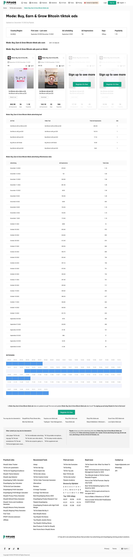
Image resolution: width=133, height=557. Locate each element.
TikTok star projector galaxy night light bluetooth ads (35, 441)
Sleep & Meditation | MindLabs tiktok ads (97, 422)
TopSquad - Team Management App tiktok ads (54, 422)
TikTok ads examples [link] (16, 8)
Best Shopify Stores (39, 514)
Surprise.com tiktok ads (50, 418)
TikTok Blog (67, 468)
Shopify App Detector (10, 477)
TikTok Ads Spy (38, 468)
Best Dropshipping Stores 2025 (43, 496)
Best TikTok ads (68, 474)
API (116, 471)
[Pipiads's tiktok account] (13, 548)
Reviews (36, 486)
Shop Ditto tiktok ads (71, 418)
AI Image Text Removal (40, 493)
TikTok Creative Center (40, 477)
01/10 (79, 502)
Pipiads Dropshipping (40, 502)
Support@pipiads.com (122, 464)
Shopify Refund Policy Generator (13, 499)
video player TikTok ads (12, 435)
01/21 (65, 502)
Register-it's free (82, 84)
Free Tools (6, 514)
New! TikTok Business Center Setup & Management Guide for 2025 (97, 471)
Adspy (35, 464)
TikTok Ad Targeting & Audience (13, 471)
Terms (114, 549)
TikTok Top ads (68, 471)
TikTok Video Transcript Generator (44, 480)
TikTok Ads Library (39, 474)
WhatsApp (118, 468)
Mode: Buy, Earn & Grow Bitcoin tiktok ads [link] (36, 8)
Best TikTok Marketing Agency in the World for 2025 (97, 487)
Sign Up (112, 3)
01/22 (79, 499)
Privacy (106, 549)
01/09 (65, 505)
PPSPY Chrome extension (11, 517)
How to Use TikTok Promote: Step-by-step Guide (97, 482)
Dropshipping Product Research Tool (45, 499)
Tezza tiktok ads (70, 422)
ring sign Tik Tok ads (12, 438)
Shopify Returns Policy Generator (14, 507)
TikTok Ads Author (69, 477)
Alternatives (37, 483)
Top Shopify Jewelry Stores (42, 520)
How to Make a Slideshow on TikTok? (97, 496)
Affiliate (5, 520)
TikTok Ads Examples (70, 464)
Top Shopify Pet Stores (40, 517)
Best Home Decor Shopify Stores (44, 529)
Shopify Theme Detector (11, 474)
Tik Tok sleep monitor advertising (54, 438)
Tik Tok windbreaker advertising (34, 435)
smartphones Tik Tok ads (13, 441)
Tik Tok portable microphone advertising (54, 435)
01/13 (72, 502)
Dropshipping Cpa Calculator (12, 483)
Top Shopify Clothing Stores (42, 523)
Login (105, 3)
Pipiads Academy (69, 480)
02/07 (65, 499)
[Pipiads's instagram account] (18, 548)
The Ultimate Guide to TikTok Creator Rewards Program (97, 476)
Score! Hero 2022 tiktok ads (116, 418)
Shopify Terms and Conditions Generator (13, 503)
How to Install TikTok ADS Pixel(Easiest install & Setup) (98, 501)
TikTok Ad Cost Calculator (11, 486)
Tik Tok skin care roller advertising (35, 438)
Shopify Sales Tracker (10, 464)
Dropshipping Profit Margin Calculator (15, 493)
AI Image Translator (39, 489)
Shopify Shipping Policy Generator (14, 510)
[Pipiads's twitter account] (9, 548)
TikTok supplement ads (51, 441)
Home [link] (5, 8)
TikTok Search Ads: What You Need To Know (97, 466)
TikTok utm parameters (11, 468)
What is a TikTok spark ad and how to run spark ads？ (97, 492)
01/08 (72, 505)
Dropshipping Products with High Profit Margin (46, 506)
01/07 (79, 505)
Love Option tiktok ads (114, 422)
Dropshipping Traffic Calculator (13, 480)
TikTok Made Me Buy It (40, 510)
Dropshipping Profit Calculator (13, 489)
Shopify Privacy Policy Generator (14, 496)
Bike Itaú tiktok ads (27, 422)
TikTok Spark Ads (39, 471)
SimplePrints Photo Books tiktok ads (32, 418)
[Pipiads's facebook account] (4, 548)
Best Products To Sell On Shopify (44, 526)
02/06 (72, 499)
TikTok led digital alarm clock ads (15, 444)
